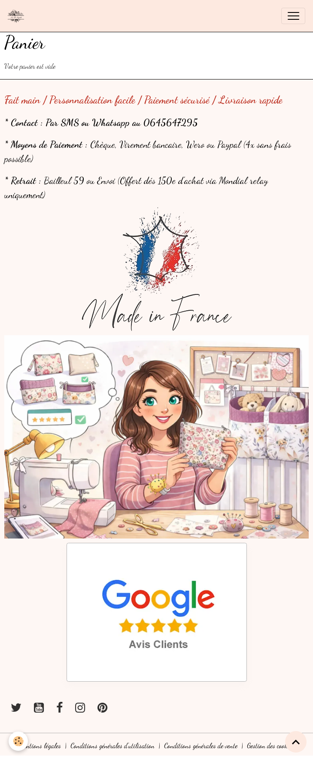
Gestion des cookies (270, 746)
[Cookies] (18, 741)
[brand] (18, 16)
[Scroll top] (296, 742)
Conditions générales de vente (200, 746)
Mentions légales (40, 746)
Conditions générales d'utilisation (112, 746)
